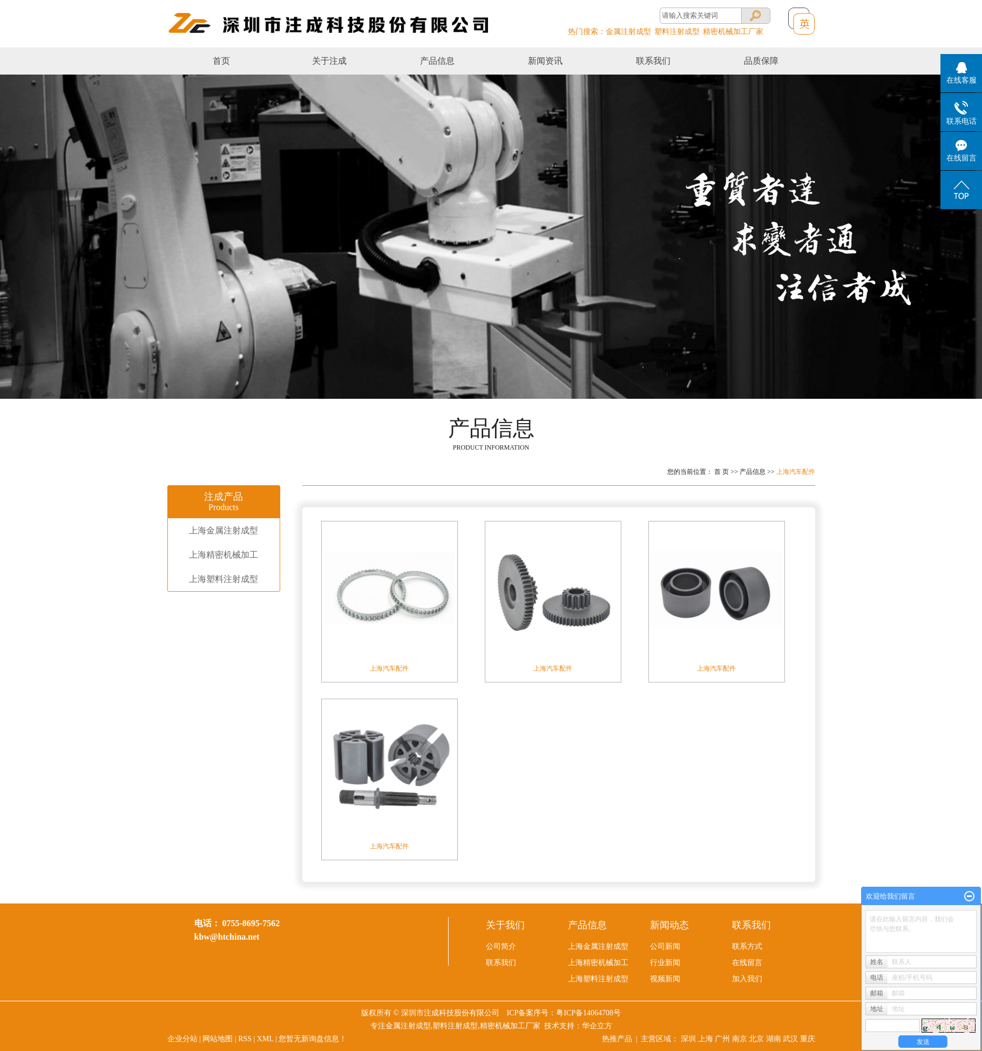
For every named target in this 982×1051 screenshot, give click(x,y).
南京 (739, 1039)
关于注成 (329, 60)
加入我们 (747, 979)
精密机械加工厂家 (733, 32)
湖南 (773, 1039)
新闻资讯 (545, 60)
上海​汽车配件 (716, 668)
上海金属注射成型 (223, 530)
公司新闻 (665, 946)
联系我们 (653, 60)
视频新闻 (665, 979)
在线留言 (747, 963)
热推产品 (617, 1039)
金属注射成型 (628, 32)
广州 (722, 1039)
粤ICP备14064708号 (588, 1013)
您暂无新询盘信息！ (313, 1039)
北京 (756, 1039)
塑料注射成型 (677, 32)
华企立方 (597, 1026)
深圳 (688, 1039)
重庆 (807, 1039)
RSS (245, 1039)
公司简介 (501, 946)
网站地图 (217, 1039)
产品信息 (437, 60)
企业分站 (182, 1039)
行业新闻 (665, 963)
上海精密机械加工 (223, 554)
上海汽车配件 (795, 472)
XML (265, 1039)
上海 (705, 1039)
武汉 (790, 1039)
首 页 (721, 472)
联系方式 (747, 946)
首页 (221, 60)
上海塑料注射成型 (223, 579)
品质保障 (761, 60)
